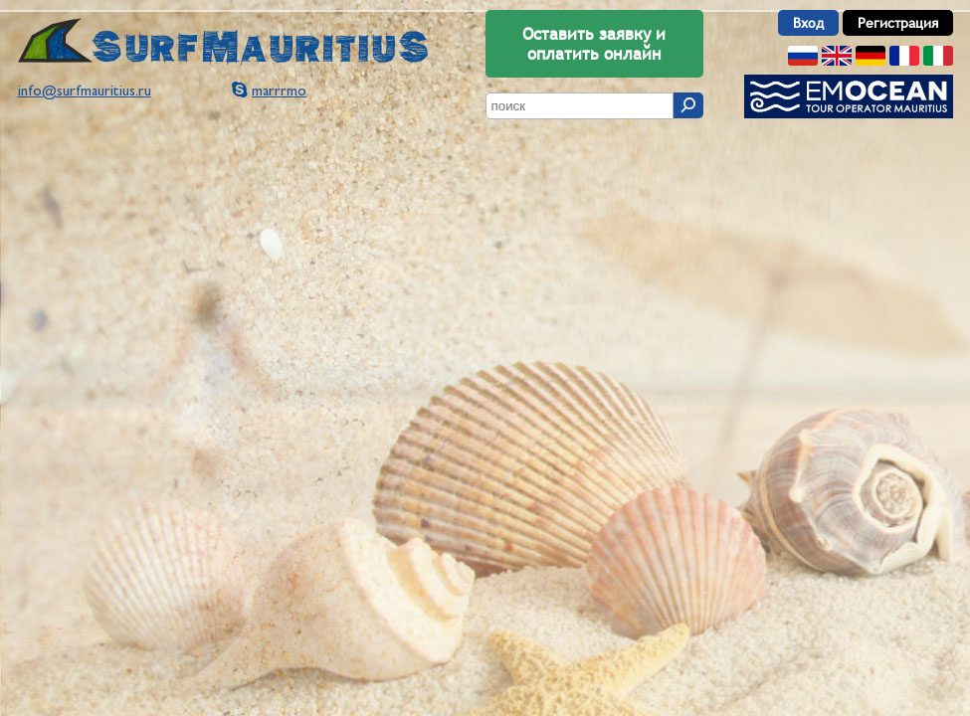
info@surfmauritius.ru (84, 92)
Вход (808, 23)
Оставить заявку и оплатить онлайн (594, 44)
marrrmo (279, 92)
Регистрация (898, 23)
